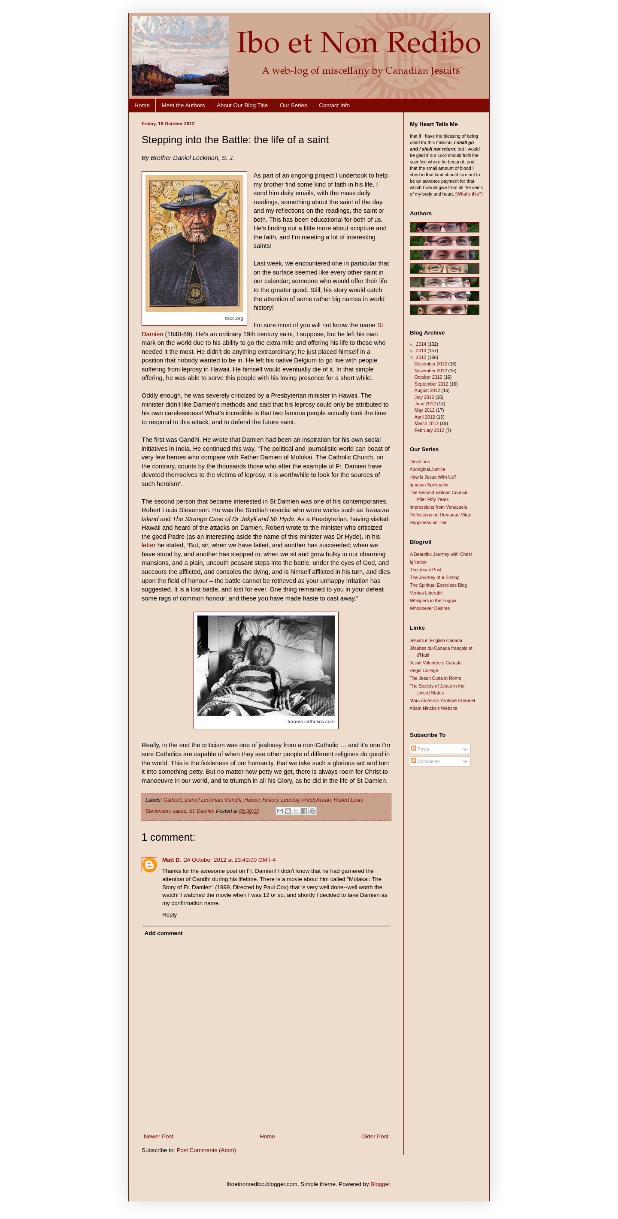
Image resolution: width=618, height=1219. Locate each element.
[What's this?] (469, 193)
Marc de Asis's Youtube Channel (442, 700)
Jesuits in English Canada (435, 640)
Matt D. (171, 860)
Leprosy (290, 800)
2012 (421, 357)
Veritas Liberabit (426, 592)
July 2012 (425, 397)
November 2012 (431, 370)
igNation (418, 561)
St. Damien (201, 811)
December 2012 (431, 363)
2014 (421, 344)
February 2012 (430, 430)
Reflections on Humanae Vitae (440, 514)
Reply (169, 914)
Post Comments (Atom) (206, 1150)
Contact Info (334, 105)
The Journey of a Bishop (435, 577)
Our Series (293, 105)
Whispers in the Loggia (433, 600)
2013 (421, 350)
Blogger (380, 1184)
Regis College (423, 670)
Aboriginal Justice (427, 469)
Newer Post (158, 1136)
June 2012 (426, 403)
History (270, 800)
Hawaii (252, 800)
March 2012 (427, 423)
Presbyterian (316, 800)
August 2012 (428, 390)
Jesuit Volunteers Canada (435, 662)
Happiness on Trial (428, 522)
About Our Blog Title (242, 105)
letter (149, 545)
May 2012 (425, 410)
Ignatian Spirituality (428, 484)
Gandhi (233, 800)
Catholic (173, 800)
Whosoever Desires (430, 608)
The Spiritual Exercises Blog (438, 585)
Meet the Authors (183, 105)
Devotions (419, 461)
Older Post (374, 1136)
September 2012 (432, 383)
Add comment (164, 933)
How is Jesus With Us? (432, 477)
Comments (425, 761)
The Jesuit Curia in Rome (435, 678)
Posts (420, 748)
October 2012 (429, 377)
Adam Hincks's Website (433, 708)
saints (179, 811)
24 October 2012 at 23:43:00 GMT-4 (230, 860)
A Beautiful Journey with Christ (441, 554)
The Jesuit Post (425, 569)
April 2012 (425, 416)
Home (142, 105)
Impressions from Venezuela (438, 507)
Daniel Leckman (203, 800)
